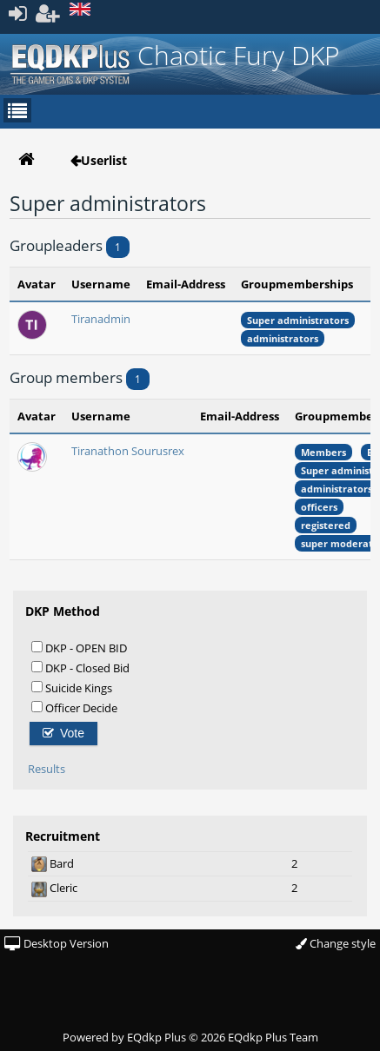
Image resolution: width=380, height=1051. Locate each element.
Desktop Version (56, 943)
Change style (336, 943)
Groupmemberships (297, 284)
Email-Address (185, 284)
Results (46, 769)
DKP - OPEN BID (79, 647)
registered (325, 525)
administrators (282, 338)
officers (319, 506)
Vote (63, 733)
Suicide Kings (71, 687)
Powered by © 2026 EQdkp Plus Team (190, 1037)
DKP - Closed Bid (80, 667)
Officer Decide (74, 707)
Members (323, 452)
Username (100, 284)
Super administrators (298, 320)
